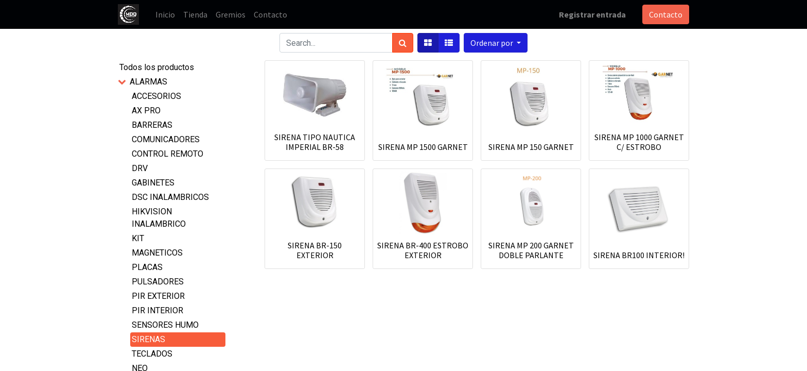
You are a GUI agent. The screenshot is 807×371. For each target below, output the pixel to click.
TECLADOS (152, 354)
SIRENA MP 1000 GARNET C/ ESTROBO (639, 142)
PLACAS (147, 267)
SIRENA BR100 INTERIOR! (639, 255)
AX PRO (146, 110)
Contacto (665, 14)
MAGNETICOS (157, 253)
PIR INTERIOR (157, 310)
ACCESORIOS (156, 96)
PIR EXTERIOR (158, 296)
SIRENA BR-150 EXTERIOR (315, 250)
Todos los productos (156, 67)
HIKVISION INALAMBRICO (159, 218)
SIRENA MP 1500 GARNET (423, 147)
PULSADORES (158, 281)
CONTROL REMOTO (167, 154)
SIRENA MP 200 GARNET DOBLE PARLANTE (531, 250)
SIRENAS (148, 339)
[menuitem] (165, 14)
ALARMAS (148, 82)
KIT (138, 238)
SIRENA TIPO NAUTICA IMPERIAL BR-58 (314, 142)
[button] (496, 43)
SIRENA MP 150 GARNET (531, 147)
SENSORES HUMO (165, 325)
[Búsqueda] (402, 43)
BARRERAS (152, 125)
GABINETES (153, 183)
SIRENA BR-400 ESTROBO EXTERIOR (422, 250)
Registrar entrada (592, 14)
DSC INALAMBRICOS (170, 197)
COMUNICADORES (166, 139)
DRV (140, 168)
